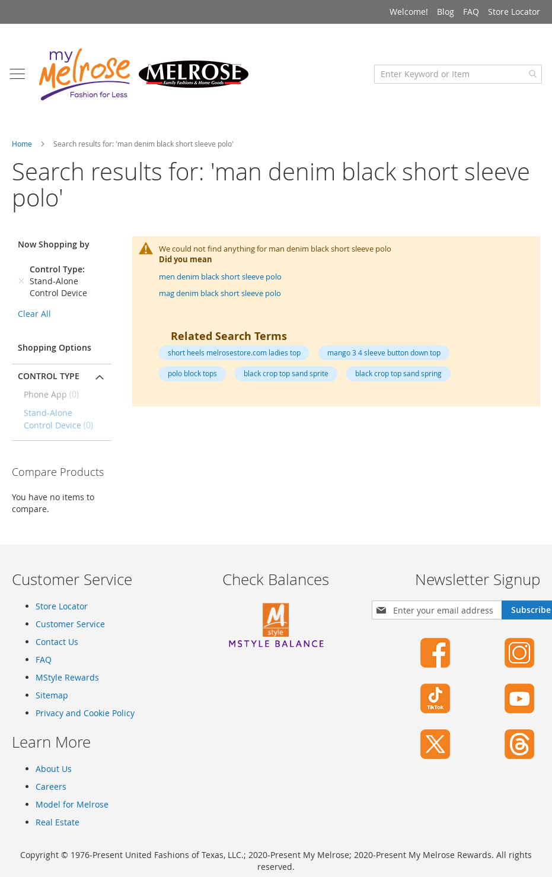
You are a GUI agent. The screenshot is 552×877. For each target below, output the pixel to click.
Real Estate (57, 828)
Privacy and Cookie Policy (85, 719)
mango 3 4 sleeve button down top (384, 358)
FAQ (471, 11)
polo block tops (192, 380)
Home (23, 149)
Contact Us (57, 647)
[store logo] (145, 80)
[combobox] (456, 80)
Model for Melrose (72, 810)
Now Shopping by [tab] (54, 250)
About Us (54, 774)
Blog (445, 11)
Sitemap (52, 701)
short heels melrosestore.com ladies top (234, 358)
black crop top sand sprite (286, 380)
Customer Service (70, 629)
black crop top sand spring (398, 380)
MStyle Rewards (67, 683)
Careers (51, 792)
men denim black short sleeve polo (220, 282)
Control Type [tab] (48, 381)
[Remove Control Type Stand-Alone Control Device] (21, 287)
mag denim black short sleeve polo (220, 299)
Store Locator (514, 11)
